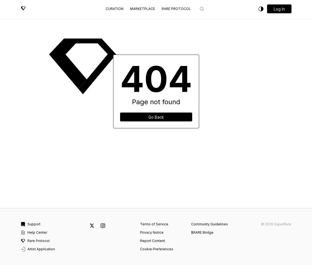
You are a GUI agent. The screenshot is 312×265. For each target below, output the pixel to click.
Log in (279, 9)
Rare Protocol (176, 9)
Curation (114, 9)
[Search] (201, 8)
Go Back (156, 117)
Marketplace (142, 9)
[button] (279, 8)
